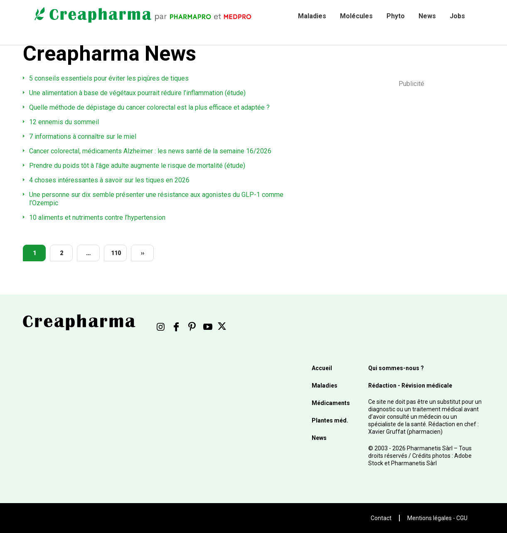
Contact (381, 518)
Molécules (356, 16)
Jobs (457, 16)
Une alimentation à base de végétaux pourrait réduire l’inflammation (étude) (137, 93)
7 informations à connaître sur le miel (82, 136)
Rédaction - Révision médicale (410, 385)
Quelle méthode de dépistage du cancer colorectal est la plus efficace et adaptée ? (149, 107)
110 (116, 253)
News (427, 16)
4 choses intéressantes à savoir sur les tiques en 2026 (109, 180)
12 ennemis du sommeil (64, 122)
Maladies (312, 16)
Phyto (395, 16)
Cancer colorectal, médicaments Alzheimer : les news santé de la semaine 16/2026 (150, 151)
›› (142, 253)
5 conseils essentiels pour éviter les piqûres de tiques (109, 78)
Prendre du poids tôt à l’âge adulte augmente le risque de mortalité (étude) (137, 165)
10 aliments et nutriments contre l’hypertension (97, 217)
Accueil (322, 368)
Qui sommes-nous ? (396, 368)
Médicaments (331, 403)
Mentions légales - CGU (437, 518)
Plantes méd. (330, 420)
